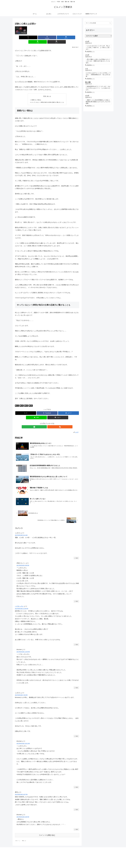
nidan (19, 33)
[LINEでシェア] (58, 37)
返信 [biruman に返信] (76, 684)
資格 (21, 401)
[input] (98, 23)
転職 (26, 401)
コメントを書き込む (47, 832)
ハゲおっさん (19, 603)
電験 (30, 401)
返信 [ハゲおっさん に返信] (76, 641)
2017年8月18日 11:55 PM (23, 648)
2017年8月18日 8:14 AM (21, 531)
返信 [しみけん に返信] (76, 554)
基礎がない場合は (35, 95)
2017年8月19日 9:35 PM (23, 813)
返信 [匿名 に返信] (76, 806)
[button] (69, 37)
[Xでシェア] (25, 37)
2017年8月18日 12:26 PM (21, 605)
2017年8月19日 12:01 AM (23, 740)
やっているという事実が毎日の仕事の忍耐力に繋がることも (47, 98)
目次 (44, 92)
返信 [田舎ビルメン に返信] (76, 597)
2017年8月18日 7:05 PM (21, 691)
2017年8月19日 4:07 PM (21, 791)
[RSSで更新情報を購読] (49, 422)
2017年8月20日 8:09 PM (23, 562)
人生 (17, 401)
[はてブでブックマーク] (47, 37)
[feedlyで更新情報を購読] (45, 422)
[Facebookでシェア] (36, 37)
